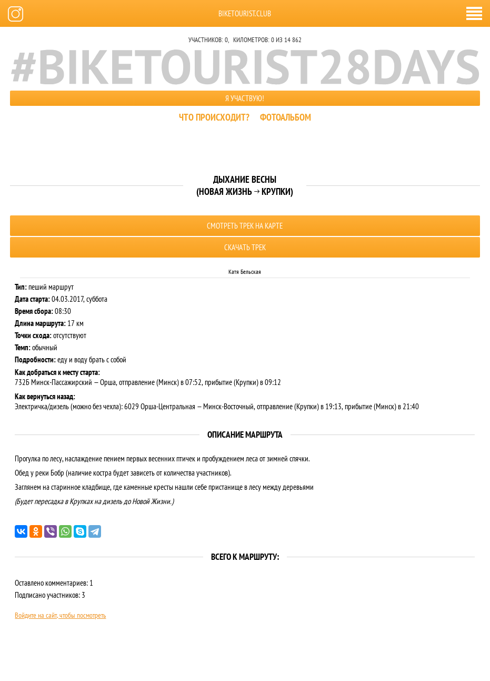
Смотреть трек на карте (245, 226)
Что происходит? (214, 117)
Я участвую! (244, 98)
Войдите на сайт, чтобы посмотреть (60, 615)
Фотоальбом (285, 117)
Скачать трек (245, 247)
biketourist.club (244, 13)
